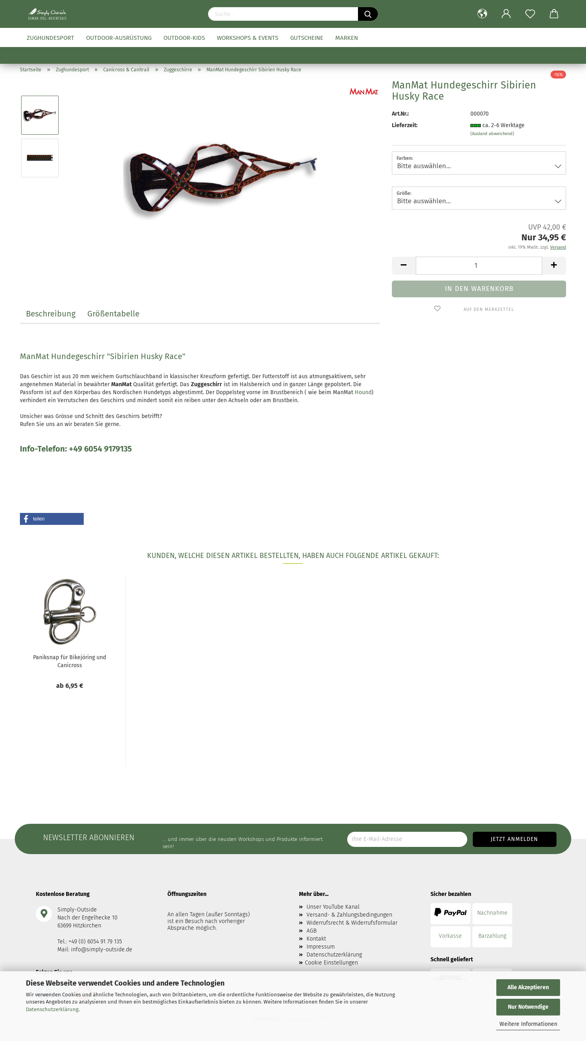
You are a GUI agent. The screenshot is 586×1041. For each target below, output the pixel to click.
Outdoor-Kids (184, 37)
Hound (363, 392)
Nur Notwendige (528, 1007)
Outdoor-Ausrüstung (118, 37)
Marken (346, 37)
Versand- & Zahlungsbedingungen (349, 914)
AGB (312, 930)
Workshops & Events (247, 37)
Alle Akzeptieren (528, 987)
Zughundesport (50, 37)
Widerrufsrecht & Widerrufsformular (352, 922)
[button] (52, 519)
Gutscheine (306, 37)
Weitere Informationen (528, 1024)
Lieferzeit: (404, 125)
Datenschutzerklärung (52, 1009)
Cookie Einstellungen (331, 962)
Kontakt (316, 938)
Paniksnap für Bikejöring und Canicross (69, 661)
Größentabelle (113, 313)
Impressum (321, 946)
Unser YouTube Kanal (333, 907)
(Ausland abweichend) (492, 133)
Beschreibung (50, 313)
